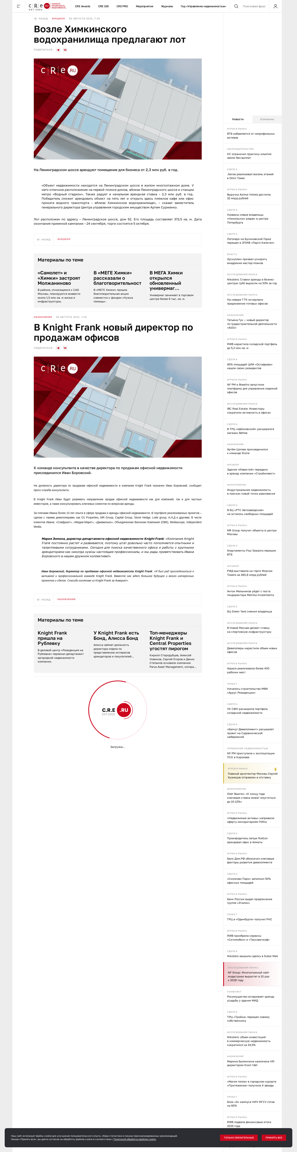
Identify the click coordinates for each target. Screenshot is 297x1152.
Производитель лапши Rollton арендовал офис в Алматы (247, 840)
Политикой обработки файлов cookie (134, 1139)
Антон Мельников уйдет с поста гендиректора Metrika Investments (250, 593)
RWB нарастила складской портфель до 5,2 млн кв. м (252, 346)
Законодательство (240, 149)
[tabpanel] (252, 637)
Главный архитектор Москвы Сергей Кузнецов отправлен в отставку (253, 775)
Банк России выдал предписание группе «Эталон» (249, 901)
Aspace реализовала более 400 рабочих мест (248, 670)
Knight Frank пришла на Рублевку (52, 638)
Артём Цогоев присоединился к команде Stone (247, 451)
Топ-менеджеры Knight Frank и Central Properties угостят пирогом (170, 640)
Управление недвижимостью (247, 748)
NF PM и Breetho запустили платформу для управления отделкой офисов (252, 388)
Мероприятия (144, 6)
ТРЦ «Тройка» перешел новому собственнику (248, 1018)
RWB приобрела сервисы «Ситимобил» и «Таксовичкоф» (248, 937)
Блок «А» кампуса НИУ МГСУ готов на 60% (251, 1103)
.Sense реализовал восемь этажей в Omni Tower (250, 176)
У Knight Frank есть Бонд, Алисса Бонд (116, 635)
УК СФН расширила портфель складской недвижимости (247, 710)
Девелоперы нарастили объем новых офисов (252, 650)
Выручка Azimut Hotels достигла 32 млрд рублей (249, 196)
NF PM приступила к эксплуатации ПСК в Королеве (251, 755)
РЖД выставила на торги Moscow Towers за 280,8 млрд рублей (249, 572)
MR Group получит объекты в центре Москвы (251, 532)
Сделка (232, 169)
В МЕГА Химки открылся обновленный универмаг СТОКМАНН (166, 280)
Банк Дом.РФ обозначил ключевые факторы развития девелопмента (250, 860)
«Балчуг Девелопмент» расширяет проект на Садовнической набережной (250, 732)
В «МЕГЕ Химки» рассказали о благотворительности (118, 278)
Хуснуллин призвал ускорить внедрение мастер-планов (247, 261)
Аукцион (233, 464)
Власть (232, 254)
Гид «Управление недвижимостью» (203, 6)
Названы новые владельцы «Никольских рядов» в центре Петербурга (247, 218)
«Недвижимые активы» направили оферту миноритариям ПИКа (250, 820)
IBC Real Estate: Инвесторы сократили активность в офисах (249, 410)
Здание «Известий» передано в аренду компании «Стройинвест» (251, 471)
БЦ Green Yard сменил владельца (249, 611)
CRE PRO (122, 6)
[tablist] (252, 119)
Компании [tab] (267, 119)
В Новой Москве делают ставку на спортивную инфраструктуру (249, 629)
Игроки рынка (237, 128)
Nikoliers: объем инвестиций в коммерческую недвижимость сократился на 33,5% (248, 1040)
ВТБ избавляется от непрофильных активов (251, 135)
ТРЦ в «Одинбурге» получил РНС (249, 919)
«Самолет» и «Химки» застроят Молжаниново (59, 278)
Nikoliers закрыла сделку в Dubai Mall (252, 956)
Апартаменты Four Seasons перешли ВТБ (251, 552)
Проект (232, 683)
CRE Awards (82, 6)
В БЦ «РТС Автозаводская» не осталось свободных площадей (250, 512)
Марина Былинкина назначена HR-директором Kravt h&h (251, 1063)
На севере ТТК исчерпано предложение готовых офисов (247, 301)
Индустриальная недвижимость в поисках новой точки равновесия (251, 491)
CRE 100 (103, 6)
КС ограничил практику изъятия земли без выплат (249, 156)
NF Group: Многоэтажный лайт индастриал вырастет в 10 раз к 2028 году (248, 976)
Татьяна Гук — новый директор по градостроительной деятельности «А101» (252, 323)
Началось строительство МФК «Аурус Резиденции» (247, 690)
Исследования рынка (242, 274)
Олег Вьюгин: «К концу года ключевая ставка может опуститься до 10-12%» (251, 797)
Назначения (235, 315)
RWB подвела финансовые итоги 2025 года (249, 1124)
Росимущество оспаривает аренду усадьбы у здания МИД (250, 998)
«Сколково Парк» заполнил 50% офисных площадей (249, 880)
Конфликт (234, 991)
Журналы (167, 6)
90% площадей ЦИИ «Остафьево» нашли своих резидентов (250, 366)
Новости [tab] (238, 119)
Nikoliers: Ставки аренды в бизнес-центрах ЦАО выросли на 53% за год (252, 281)
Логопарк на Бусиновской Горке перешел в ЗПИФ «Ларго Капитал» (250, 240)
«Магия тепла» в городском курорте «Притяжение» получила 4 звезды (251, 1083)
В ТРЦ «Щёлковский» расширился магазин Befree (250, 430)
